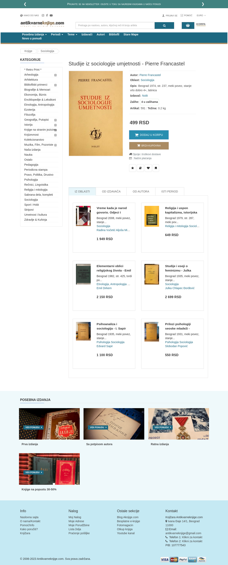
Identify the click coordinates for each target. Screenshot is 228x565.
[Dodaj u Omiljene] (148, 168)
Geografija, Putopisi (36, 119)
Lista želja (75, 529)
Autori (101, 34)
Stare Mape (130, 34)
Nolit (145, 95)
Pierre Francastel (150, 75)
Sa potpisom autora (99, 444)
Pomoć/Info (27, 525)
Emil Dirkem (104, 288)
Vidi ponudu (32, 427)
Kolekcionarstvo (34, 139)
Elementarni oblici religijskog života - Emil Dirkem (114, 270)
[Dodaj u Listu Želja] (132, 168)
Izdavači (87, 34)
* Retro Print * (33, 69)
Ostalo (28, 159)
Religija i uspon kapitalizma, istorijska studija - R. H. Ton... (181, 212)
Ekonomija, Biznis (35, 94)
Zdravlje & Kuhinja (35, 219)
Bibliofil (114, 34)
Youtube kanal (126, 533)
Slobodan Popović (176, 346)
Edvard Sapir (105, 346)
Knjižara (25, 533)
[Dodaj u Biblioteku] (140, 168)
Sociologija (47, 51)
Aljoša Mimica (124, 230)
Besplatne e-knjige (128, 521)
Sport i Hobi (31, 204)
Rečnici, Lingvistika (36, 184)
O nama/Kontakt (30, 521)
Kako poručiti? (29, 529)
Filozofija (29, 114)
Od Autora (141, 191)
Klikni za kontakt (192, 537)
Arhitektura (31, 79)
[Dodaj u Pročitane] (156, 168)
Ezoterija (29, 109)
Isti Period (169, 191)
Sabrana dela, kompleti (38, 194)
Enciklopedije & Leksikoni (40, 99)
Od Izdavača (111, 191)
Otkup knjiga (125, 529)
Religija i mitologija (36, 189)
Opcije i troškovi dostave (146, 154)
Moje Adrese (76, 521)
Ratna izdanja (160, 444)
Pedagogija (31, 164)
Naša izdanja (32, 149)
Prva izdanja (30, 444)
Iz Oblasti (82, 191)
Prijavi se (171, 15)
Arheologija (31, 74)
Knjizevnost (31, 134)
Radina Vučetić (106, 230)
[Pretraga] (164, 25)
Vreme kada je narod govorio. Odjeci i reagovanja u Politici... (113, 212)
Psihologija (31, 179)
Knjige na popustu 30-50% (39, 489)
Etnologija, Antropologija (39, 104)
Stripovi (29, 209)
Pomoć (188, 15)
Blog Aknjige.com (127, 517)
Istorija (28, 124)
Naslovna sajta (29, 517)
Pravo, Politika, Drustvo (39, 174)
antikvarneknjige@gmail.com (183, 533)
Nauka (28, 154)
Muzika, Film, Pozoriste (38, 144)
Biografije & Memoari (37, 89)
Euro (201, 15)
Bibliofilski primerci (35, 84)
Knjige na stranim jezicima (40, 129)
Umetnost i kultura (35, 214)
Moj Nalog (75, 517)
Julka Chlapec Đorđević (179, 288)
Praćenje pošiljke (79, 533)
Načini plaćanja (142, 158)
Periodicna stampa (36, 169)
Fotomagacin (125, 525)
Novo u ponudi (32, 38)
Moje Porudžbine (79, 525)
